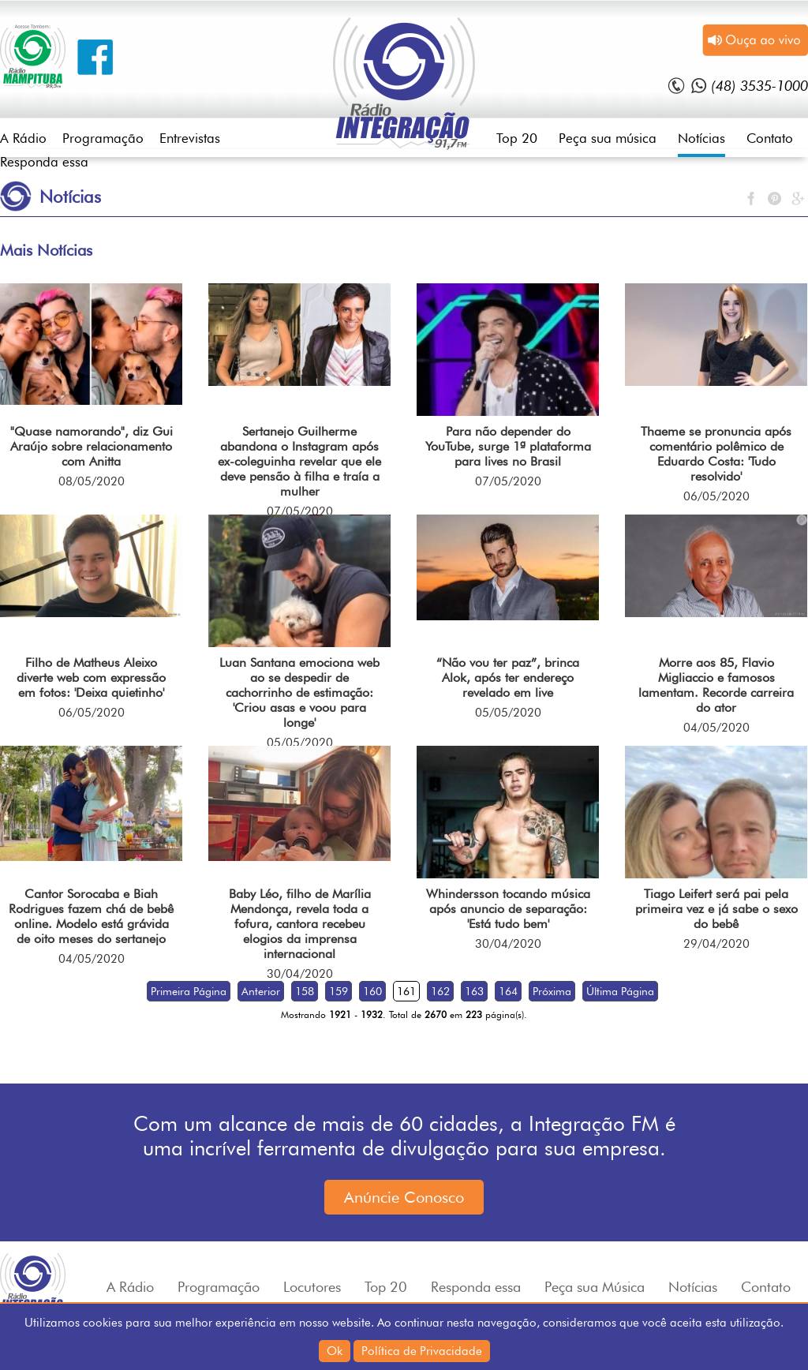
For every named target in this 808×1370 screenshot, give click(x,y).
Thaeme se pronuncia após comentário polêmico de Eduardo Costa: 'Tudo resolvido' (716, 454)
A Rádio (23, 138)
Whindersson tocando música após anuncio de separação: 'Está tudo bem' (508, 908)
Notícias (701, 138)
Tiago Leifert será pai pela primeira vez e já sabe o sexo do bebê (716, 908)
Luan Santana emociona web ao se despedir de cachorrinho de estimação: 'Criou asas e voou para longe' (299, 692)
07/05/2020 (300, 511)
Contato (769, 138)
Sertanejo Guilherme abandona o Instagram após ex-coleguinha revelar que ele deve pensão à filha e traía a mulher (299, 461)
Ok (334, 1351)
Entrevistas (189, 138)
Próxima (552, 991)
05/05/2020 (300, 743)
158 (304, 991)
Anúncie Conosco (404, 1197)
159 (338, 991)
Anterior (260, 991)
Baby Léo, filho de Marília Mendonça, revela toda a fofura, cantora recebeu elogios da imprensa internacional (300, 923)
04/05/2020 (716, 728)
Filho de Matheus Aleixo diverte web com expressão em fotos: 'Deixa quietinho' (91, 677)
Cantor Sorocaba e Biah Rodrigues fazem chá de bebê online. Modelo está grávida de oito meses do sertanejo (91, 916)
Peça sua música (607, 138)
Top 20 (516, 138)
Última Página (620, 991)
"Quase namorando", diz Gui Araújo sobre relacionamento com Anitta (91, 446)
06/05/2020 (716, 496)
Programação (103, 138)
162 (440, 991)
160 (372, 991)
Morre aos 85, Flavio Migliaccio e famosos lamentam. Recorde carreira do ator (716, 685)
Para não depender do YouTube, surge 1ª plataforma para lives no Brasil (508, 446)
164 (508, 991)
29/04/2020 (716, 944)
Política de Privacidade (421, 1351)
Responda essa (44, 162)
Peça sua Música (594, 1286)
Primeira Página (188, 991)
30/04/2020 (300, 974)
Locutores (312, 1286)
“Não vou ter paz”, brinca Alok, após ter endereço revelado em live (507, 677)
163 (474, 991)
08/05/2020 (91, 481)
